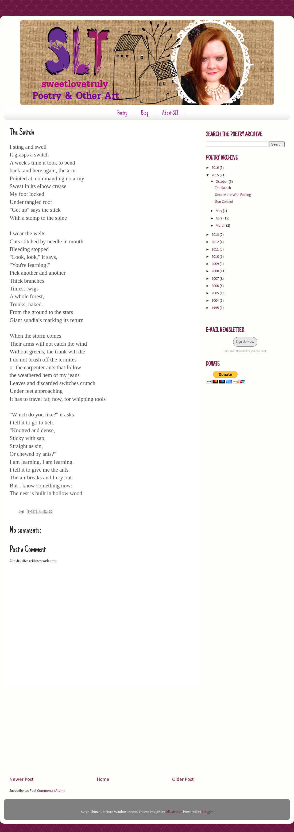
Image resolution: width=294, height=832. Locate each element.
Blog (144, 113)
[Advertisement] (101, 731)
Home (103, 779)
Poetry (122, 113)
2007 (215, 279)
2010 (215, 257)
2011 (215, 249)
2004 (215, 301)
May (219, 211)
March (221, 225)
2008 (215, 271)
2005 (215, 293)
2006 (215, 286)
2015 (215, 175)
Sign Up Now (245, 342)
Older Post (183, 779)
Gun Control (224, 202)
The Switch (223, 188)
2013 (215, 235)
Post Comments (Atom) (47, 791)
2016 (215, 168)
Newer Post (21, 779)
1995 (215, 308)
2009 (215, 264)
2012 (215, 242)
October (222, 182)
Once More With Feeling (233, 195)
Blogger (207, 812)
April (219, 218)
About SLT (170, 113)
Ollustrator (174, 812)
